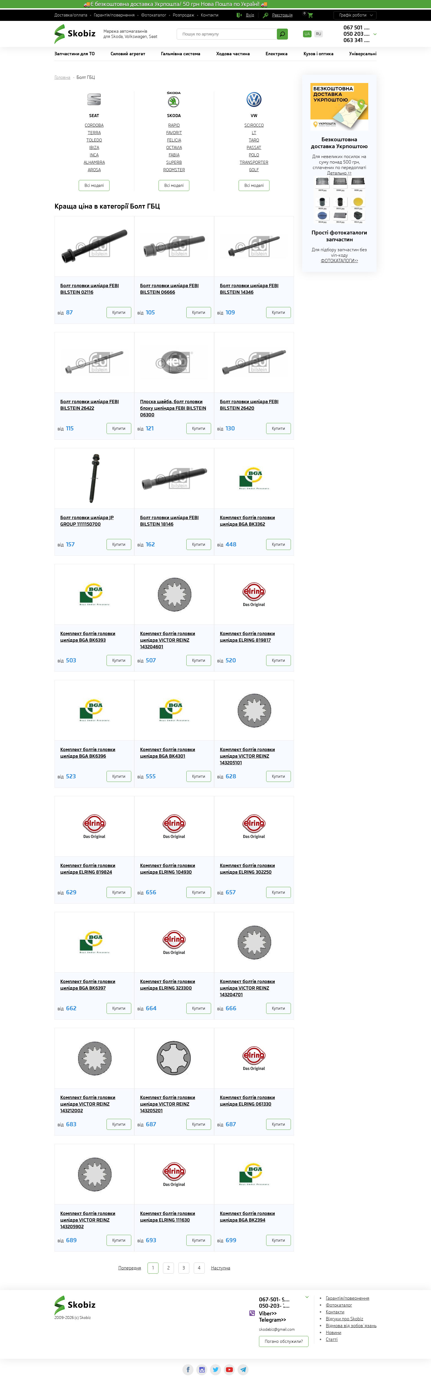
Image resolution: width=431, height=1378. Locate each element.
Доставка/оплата (70, 15)
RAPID (174, 125)
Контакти (210, 15)
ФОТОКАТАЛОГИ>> (339, 260)
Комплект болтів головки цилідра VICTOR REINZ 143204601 (167, 640)
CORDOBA (94, 125)
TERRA (94, 132)
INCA (94, 155)
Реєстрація (282, 15)
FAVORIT (174, 132)
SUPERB (174, 162)
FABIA (174, 155)
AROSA (94, 169)
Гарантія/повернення (114, 15)
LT (254, 132)
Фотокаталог (153, 15)
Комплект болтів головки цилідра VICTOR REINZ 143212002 (87, 1104)
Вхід (250, 15)
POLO (254, 155)
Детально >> (339, 173)
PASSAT (254, 147)
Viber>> (268, 1313)
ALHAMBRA (94, 162)
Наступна (220, 1268)
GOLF (254, 169)
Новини (333, 1332)
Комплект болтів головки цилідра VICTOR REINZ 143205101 (247, 756)
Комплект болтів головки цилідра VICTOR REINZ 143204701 (247, 988)
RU (318, 34)
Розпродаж (183, 15)
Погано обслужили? (284, 1341)
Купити (119, 312)
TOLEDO (94, 140)
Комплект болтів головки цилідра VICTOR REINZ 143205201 (167, 1104)
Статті (332, 1339)
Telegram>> (272, 1320)
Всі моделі (94, 185)
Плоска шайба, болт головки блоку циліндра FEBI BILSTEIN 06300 (173, 408)
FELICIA (174, 140)
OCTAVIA (174, 147)
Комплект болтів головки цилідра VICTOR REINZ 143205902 (87, 1220)
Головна (62, 77)
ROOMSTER (174, 169)
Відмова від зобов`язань (351, 1325)
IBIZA (94, 147)
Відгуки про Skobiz (344, 1318)
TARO (254, 140)
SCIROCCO (254, 125)
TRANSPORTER (254, 162)
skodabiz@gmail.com (277, 1329)
